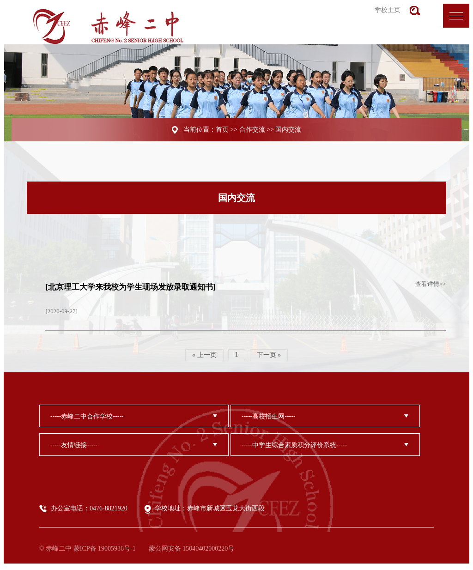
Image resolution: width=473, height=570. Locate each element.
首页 (222, 129)
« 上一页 (204, 355)
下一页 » (269, 355)
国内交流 (288, 129)
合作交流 (252, 129)
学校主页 (387, 9)
